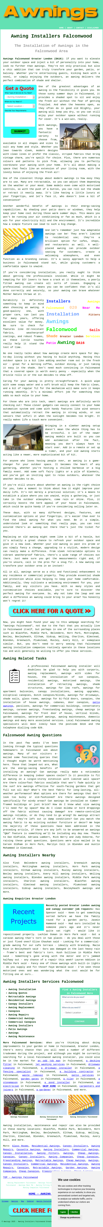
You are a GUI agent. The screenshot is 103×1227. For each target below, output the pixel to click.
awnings (88, 888)
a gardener (43, 1089)
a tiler (68, 1079)
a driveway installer (56, 1068)
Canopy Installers (75, 1146)
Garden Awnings (76, 1167)
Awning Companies (61, 1157)
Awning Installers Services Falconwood (43, 982)
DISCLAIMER (93, 28)
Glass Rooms (20, 1146)
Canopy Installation (17, 1153)
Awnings (68, 1153)
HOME (61, 28)
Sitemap (5, 1201)
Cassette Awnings (28, 1149)
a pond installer (57, 1082)
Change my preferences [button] (70, 1217)
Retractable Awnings (49, 1160)
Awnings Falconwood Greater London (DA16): (33, 58)
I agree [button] (63, 1212)
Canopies (9, 1157)
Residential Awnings (46, 1146)
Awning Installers (56, 1149)
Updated (30, 1201)
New (22, 1201)
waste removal (32, 1075)
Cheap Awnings (88, 1153)
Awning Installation (45, 1201)
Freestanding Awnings (17, 1160)
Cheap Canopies (87, 1157)
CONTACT (80, 28)
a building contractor (77, 1071)
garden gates (30, 1079)
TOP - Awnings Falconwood (20, 1177)
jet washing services (50, 1064)
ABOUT (70, 28)
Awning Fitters (48, 1153)
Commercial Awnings (85, 1149)
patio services (83, 1075)
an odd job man (49, 1060)
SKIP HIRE (49, 1086)
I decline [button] (74, 1212)
